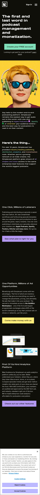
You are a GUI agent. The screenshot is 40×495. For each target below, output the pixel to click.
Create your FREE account (20, 47)
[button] (36, 4)
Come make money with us (18, 267)
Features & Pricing (9, 431)
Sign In (29, 5)
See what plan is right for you (19, 213)
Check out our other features (19, 350)
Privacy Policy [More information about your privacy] (14, 473)
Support (5, 439)
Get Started (6, 448)
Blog (4, 435)
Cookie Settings (20, 479)
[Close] (37, 451)
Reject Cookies (20, 485)
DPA (20, 448)
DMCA (21, 444)
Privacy (22, 439)
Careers (22, 431)
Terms (21, 435)
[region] (20, 472)
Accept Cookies (20, 491)
